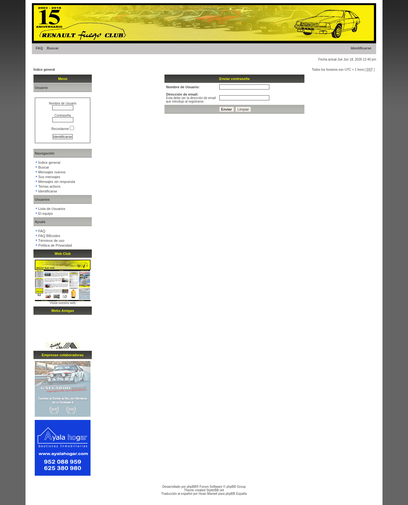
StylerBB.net (215, 490)
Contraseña (63, 115)
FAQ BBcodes (49, 236)
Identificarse (361, 48)
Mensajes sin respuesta (56, 182)
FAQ (39, 48)
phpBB (191, 486)
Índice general (44, 69)
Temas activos (49, 186)
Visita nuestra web (63, 303)
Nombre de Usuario (62, 103)
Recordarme (62, 129)
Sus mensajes (49, 177)
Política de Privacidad (55, 245)
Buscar (53, 48)
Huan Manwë (208, 493)
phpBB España (236, 493)
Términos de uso (51, 240)
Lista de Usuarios (51, 209)
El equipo (45, 213)
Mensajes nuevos (52, 172)
